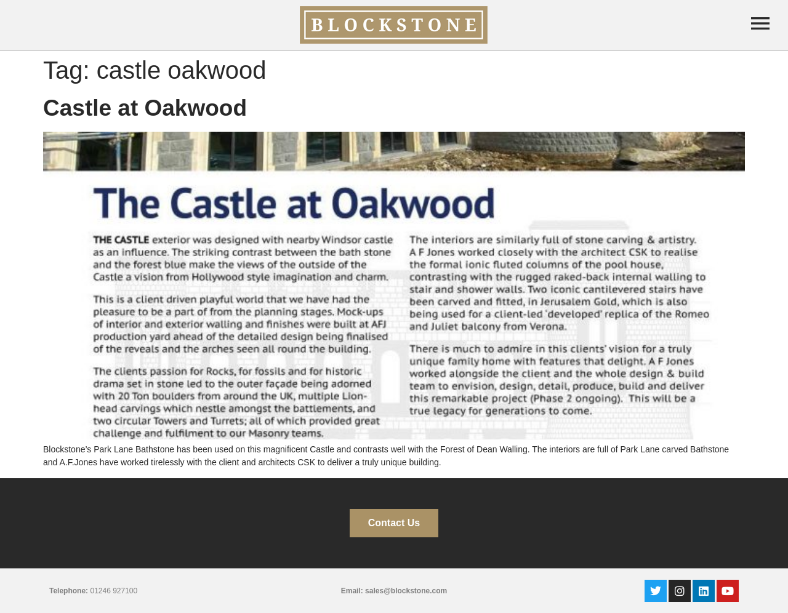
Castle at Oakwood (145, 108)
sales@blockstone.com (406, 591)
